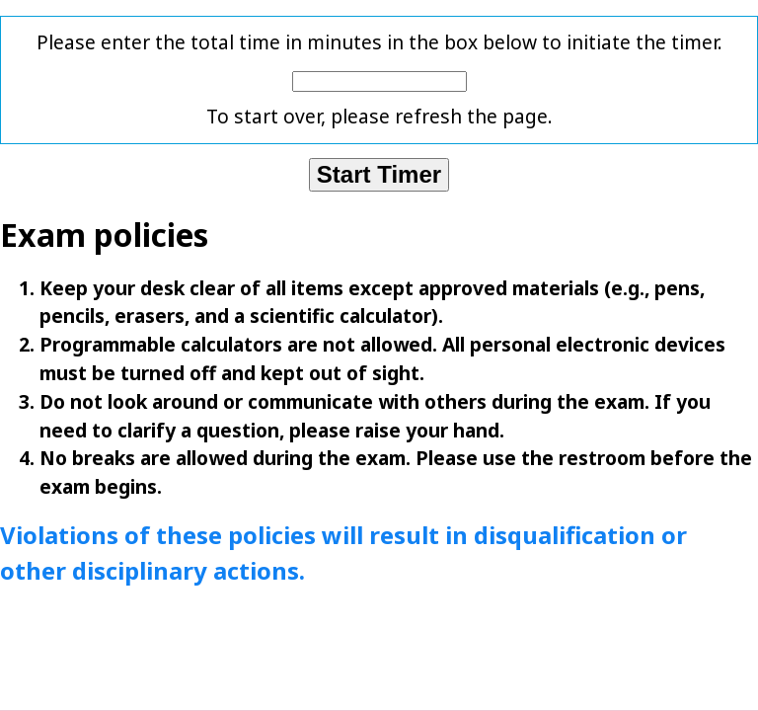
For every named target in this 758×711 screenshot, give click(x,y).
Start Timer (379, 174)
